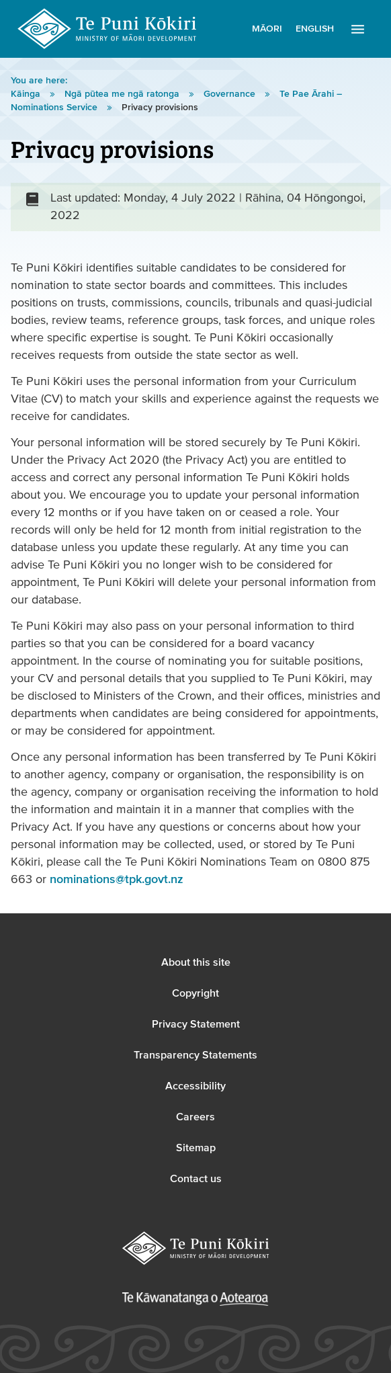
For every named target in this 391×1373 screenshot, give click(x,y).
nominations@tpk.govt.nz (116, 879)
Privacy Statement (196, 1024)
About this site (195, 962)
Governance (231, 94)
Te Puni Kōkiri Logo (107, 29)
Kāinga (27, 94)
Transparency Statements (195, 1055)
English (315, 29)
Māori (267, 29)
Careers (195, 1117)
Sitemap (196, 1148)
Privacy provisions (160, 107)
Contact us (196, 1178)
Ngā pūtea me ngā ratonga (123, 94)
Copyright (195, 993)
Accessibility (195, 1086)
